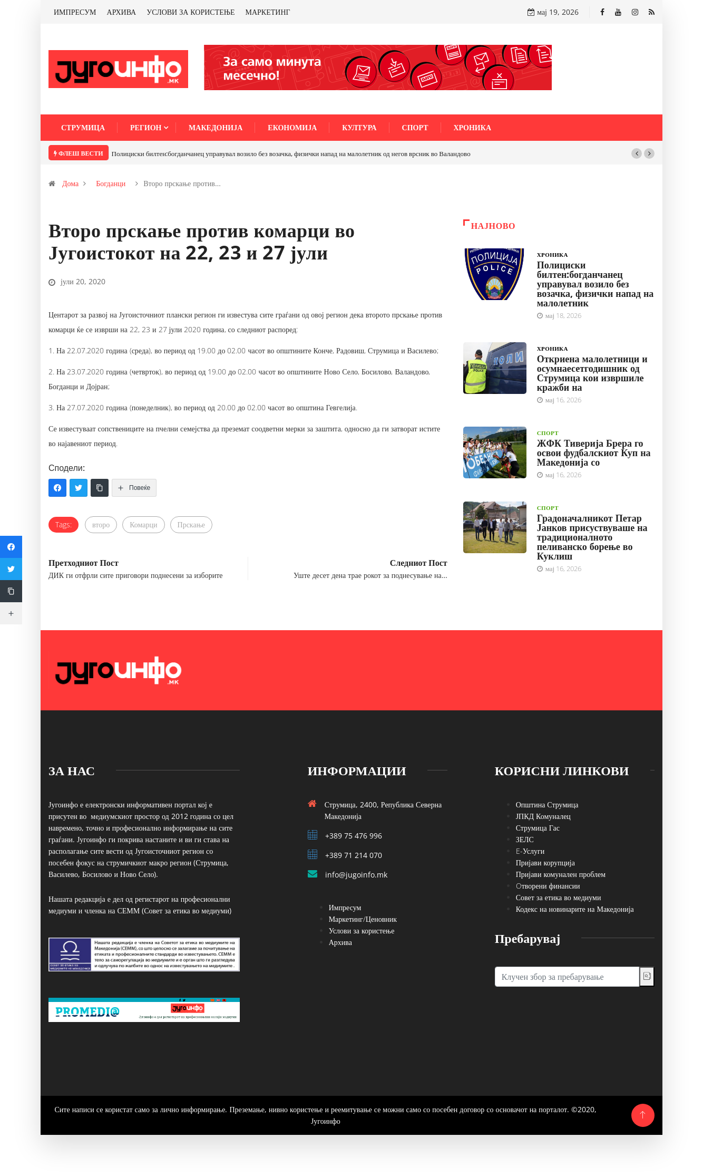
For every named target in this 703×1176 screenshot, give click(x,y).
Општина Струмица (547, 804)
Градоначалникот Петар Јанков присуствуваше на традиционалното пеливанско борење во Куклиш (592, 537)
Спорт (415, 127)
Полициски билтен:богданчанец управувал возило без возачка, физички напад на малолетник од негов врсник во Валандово (291, 153)
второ (101, 524)
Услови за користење (362, 931)
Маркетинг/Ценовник (363, 919)
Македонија (215, 127)
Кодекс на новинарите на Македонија (575, 909)
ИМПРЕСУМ (75, 12)
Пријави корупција (545, 862)
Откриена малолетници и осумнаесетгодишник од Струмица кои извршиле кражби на (592, 372)
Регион (145, 127)
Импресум (345, 907)
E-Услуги (530, 851)
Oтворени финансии (548, 886)
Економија (292, 127)
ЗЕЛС (525, 839)
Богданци (110, 183)
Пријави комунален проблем (561, 874)
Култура (359, 127)
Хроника (473, 127)
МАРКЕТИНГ (268, 12)
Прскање (191, 524)
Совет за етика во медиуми (558, 897)
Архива (340, 942)
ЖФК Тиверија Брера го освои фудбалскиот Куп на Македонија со (594, 452)
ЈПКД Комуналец (543, 816)
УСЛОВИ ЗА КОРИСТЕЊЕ (191, 12)
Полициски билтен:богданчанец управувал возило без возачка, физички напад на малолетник (595, 283)
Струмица (83, 127)
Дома (70, 183)
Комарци (143, 524)
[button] (636, 153)
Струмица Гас (538, 828)
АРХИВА (121, 12)
